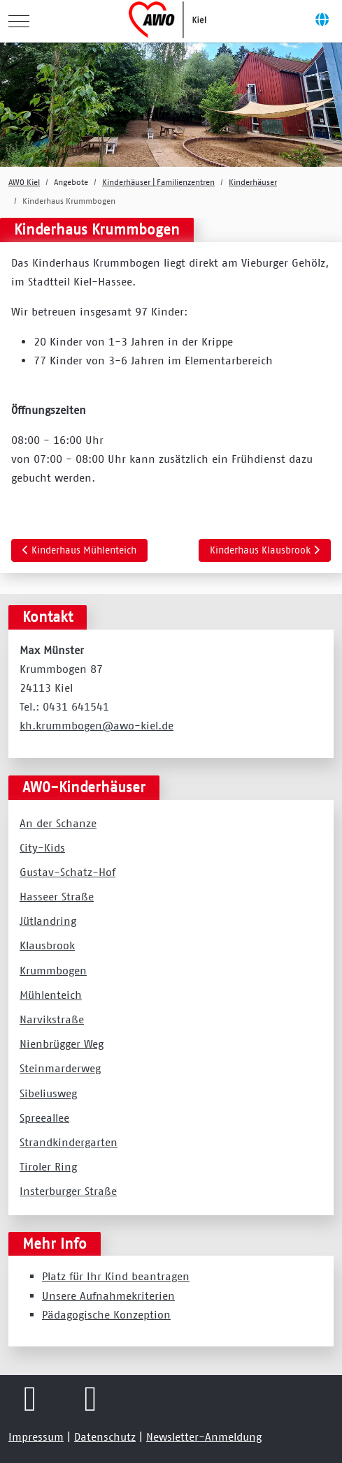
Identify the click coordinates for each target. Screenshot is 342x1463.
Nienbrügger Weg (62, 1043)
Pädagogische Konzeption (106, 1314)
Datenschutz (105, 1436)
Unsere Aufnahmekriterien (108, 1295)
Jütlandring (48, 920)
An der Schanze (58, 823)
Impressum (36, 1436)
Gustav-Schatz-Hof (67, 872)
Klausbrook (47, 945)
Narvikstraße (52, 1019)
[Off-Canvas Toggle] (321, 20)
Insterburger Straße (68, 1190)
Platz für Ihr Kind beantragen (116, 1276)
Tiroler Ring (48, 1166)
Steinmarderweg (60, 1068)
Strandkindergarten (68, 1142)
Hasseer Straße (57, 896)
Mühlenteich (51, 994)
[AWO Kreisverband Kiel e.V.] (170, 21)
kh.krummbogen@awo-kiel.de (96, 725)
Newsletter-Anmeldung (204, 1436)
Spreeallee (44, 1117)
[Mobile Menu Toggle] (18, 20)
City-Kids (42, 847)
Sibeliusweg (48, 1093)
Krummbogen (53, 970)
